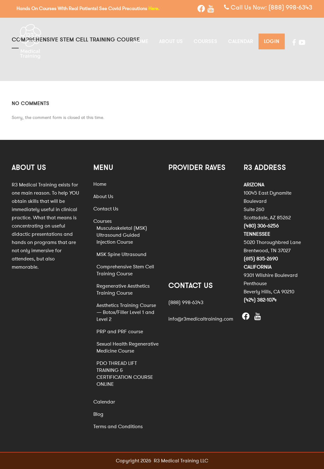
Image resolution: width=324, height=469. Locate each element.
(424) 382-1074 (260, 299)
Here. (153, 8)
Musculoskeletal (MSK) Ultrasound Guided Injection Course (122, 234)
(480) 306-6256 (261, 225)
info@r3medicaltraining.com (200, 319)
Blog (98, 413)
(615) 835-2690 (261, 258)
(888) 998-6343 (290, 7)
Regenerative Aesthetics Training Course (123, 289)
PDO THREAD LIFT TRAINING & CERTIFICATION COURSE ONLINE (125, 373)
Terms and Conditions (118, 426)
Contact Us (105, 208)
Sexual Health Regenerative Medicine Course (128, 347)
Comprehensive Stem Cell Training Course (125, 270)
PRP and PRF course (120, 331)
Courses (102, 220)
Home (99, 183)
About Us (103, 196)
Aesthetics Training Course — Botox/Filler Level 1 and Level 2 (126, 312)
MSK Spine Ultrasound (121, 254)
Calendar (104, 401)
